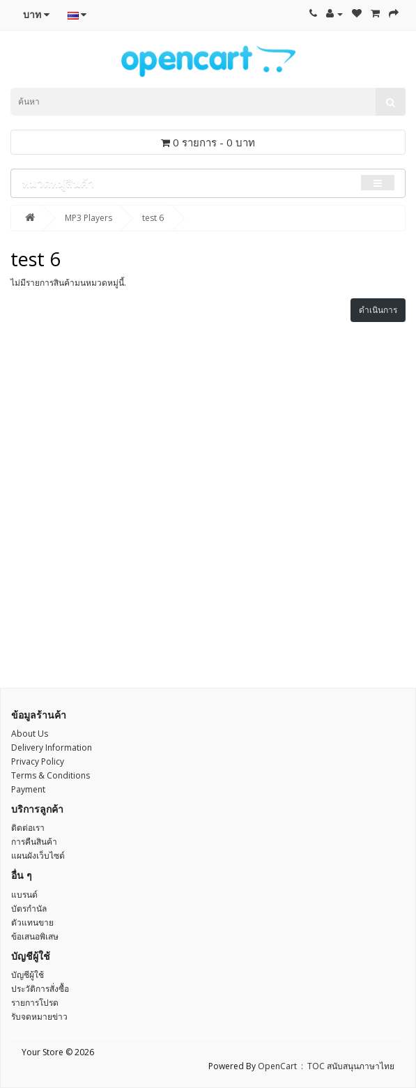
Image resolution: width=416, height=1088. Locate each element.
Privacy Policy (37, 761)
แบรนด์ (24, 895)
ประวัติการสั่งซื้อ (40, 989)
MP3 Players (88, 218)
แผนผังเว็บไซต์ (38, 855)
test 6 (153, 218)
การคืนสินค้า (34, 842)
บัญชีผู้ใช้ (27, 975)
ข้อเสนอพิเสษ (35, 936)
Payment (28, 789)
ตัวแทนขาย (32, 922)
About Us (29, 734)
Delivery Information (51, 747)
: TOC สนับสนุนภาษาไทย (345, 1066)
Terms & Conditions (50, 775)
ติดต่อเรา (28, 828)
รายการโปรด (35, 1003)
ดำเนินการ (378, 310)
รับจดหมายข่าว (39, 1016)
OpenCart (277, 1066)
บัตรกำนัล (29, 908)
